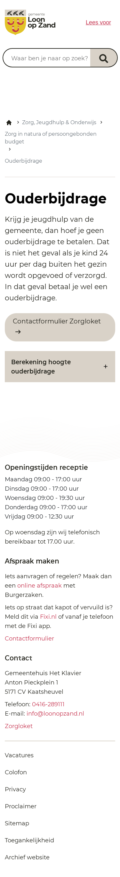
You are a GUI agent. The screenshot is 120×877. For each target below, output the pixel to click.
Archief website (27, 857)
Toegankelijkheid (29, 840)
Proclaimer (20, 806)
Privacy (15, 789)
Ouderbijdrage (23, 161)
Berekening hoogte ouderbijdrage (41, 366)
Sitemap (17, 823)
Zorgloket (19, 726)
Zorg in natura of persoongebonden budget (51, 138)
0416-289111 (48, 704)
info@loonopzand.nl (55, 713)
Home (9, 122)
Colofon (16, 772)
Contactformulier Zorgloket (57, 321)
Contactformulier (29, 638)
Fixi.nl (48, 616)
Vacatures (19, 755)
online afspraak (39, 585)
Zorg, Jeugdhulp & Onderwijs (59, 122)
